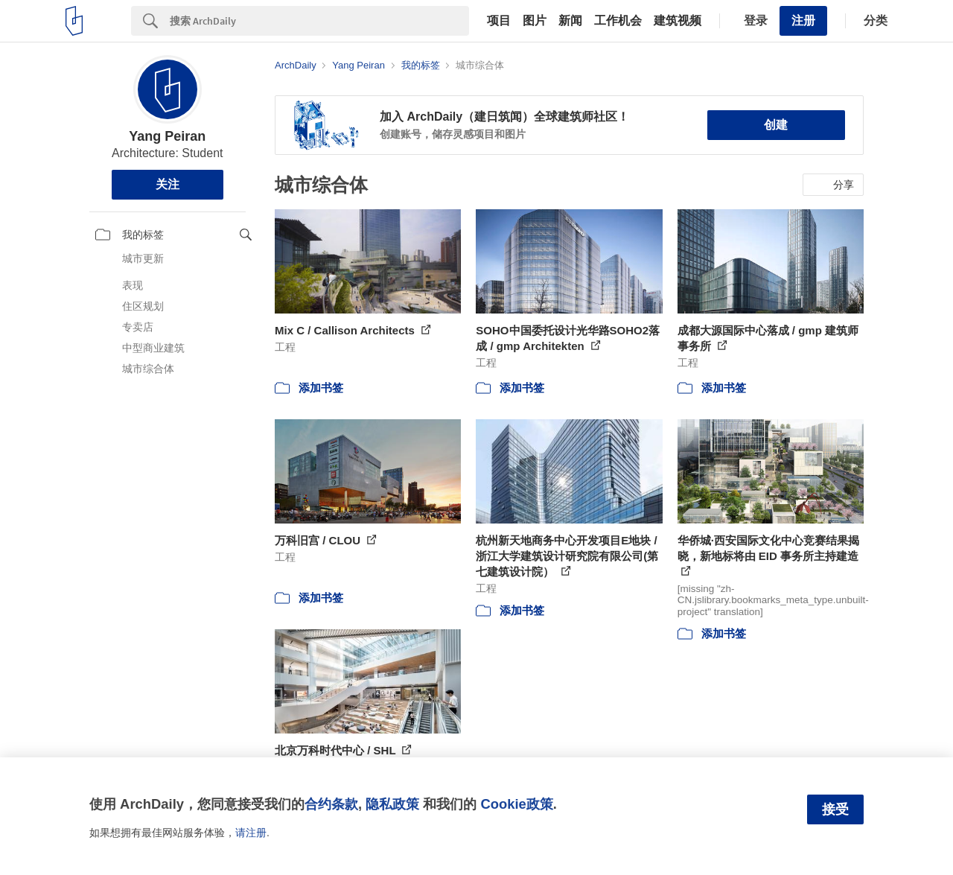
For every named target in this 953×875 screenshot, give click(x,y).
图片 (534, 21)
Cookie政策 (516, 804)
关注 (167, 184)
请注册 (251, 833)
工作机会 (618, 21)
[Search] (319, 21)
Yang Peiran (167, 136)
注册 (803, 20)
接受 (835, 809)
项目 (499, 21)
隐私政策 (392, 804)
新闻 (570, 21)
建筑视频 (677, 21)
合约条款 (331, 804)
